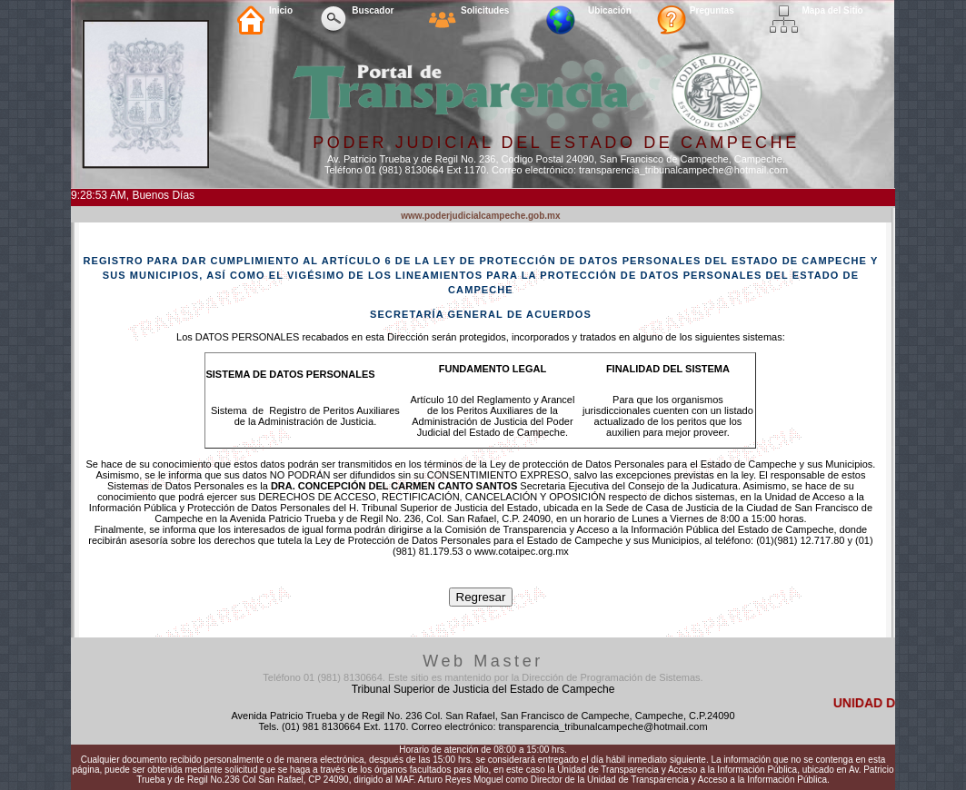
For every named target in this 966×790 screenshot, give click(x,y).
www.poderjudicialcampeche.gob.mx (480, 216)
